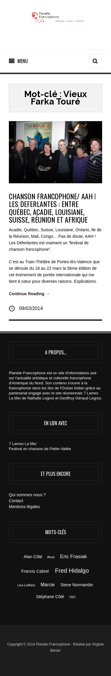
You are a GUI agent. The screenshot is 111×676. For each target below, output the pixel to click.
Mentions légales (24, 506)
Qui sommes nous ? (27, 494)
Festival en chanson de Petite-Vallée (40, 449)
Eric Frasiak (73, 556)
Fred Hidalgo (72, 570)
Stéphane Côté (50, 596)
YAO (72, 597)
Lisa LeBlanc (26, 585)
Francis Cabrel (35, 571)
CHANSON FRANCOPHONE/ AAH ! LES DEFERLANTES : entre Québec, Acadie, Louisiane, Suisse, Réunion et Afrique (52, 208)
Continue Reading (29, 293)
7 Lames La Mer (23, 443)
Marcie (48, 584)
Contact (16, 500)
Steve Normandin (76, 584)
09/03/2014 (31, 308)
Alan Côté (33, 556)
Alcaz (51, 557)
